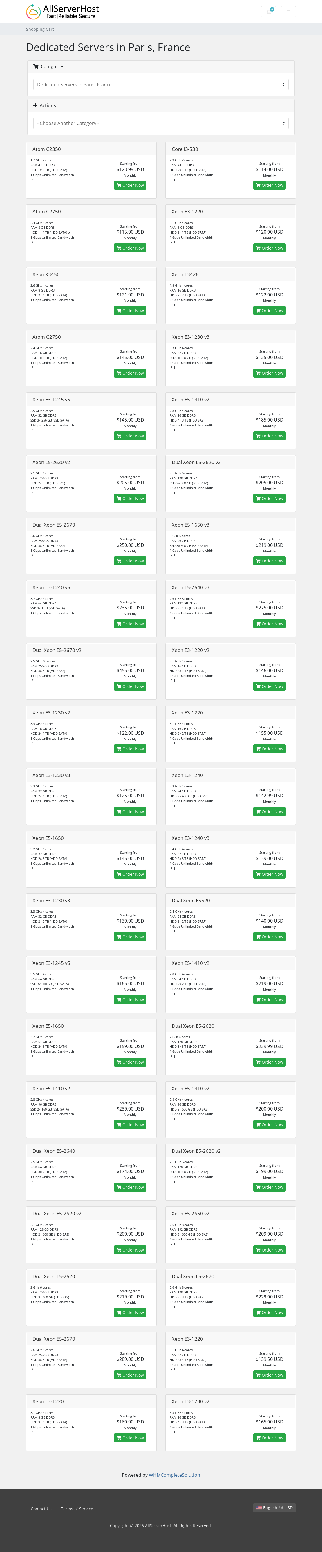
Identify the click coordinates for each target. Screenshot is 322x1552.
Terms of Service (77, 1508)
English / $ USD (274, 1507)
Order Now (130, 185)
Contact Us (41, 1508)
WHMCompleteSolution (174, 1475)
